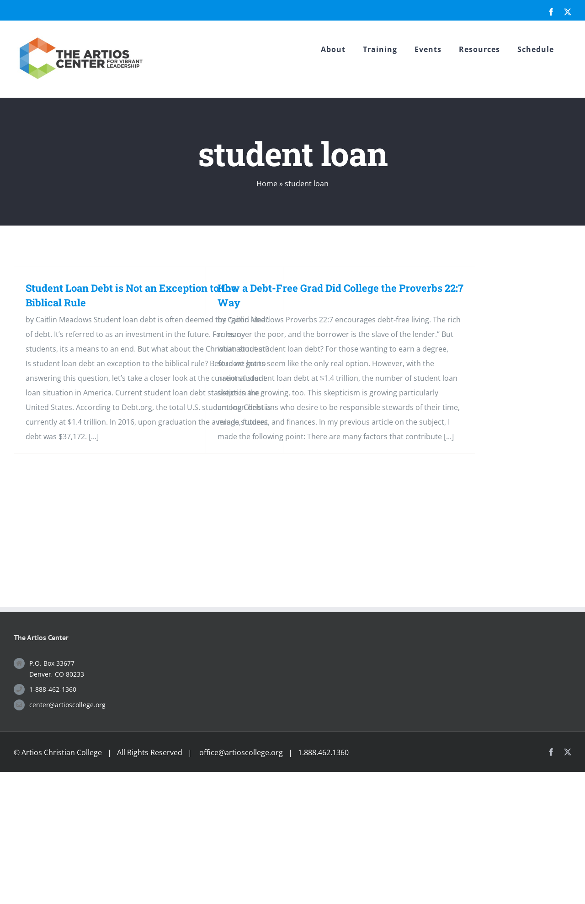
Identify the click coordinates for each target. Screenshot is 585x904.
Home (266, 184)
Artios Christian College (61, 752)
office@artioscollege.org (241, 752)
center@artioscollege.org (67, 704)
